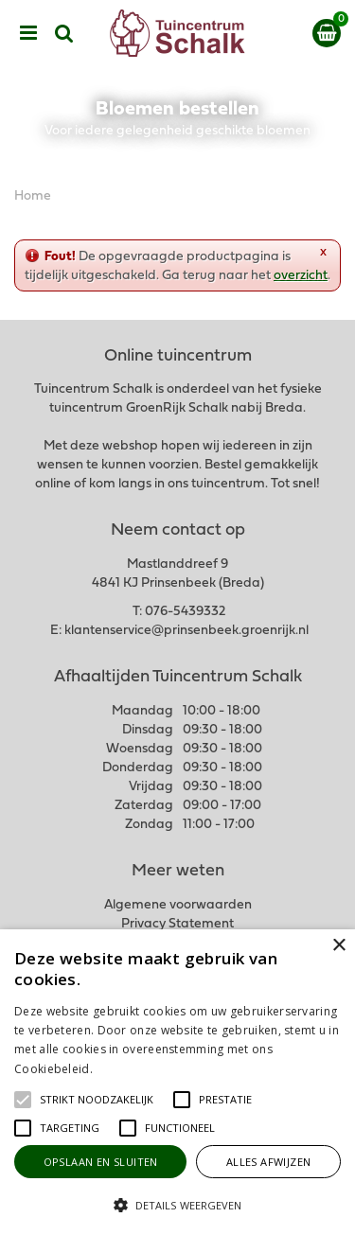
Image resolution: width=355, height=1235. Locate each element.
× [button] (338, 946)
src (64, 33)
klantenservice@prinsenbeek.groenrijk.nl (186, 631)
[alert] (177, 1082)
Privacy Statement (177, 924)
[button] (96, 1100)
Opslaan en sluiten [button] (101, 1162)
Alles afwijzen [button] (268, 1162)
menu (28, 33)
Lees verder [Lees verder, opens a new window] (128, 1069)
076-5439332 (185, 612)
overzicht (301, 276)
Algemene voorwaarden (178, 905)
